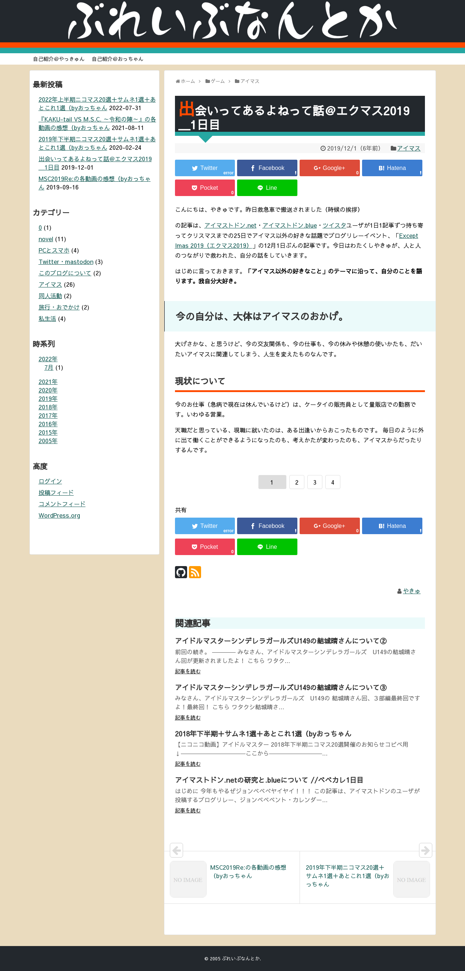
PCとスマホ (54, 250)
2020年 (48, 390)
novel (46, 239)
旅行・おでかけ (59, 307)
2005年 (48, 440)
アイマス (409, 148)
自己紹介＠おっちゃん (117, 58)
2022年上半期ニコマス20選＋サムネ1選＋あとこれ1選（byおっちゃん (97, 103)
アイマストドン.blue (289, 225)
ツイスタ (334, 225)
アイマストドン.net (230, 225)
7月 (49, 367)
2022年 (48, 359)
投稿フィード (56, 492)
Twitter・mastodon (66, 261)
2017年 (48, 415)
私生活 (47, 318)
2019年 (48, 398)
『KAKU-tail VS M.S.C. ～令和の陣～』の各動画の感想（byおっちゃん (97, 123)
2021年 (48, 381)
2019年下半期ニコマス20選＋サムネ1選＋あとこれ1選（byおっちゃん (97, 143)
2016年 (48, 424)
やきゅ (412, 591)
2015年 (48, 432)
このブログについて (65, 273)
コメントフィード (62, 504)
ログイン (50, 481)
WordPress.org (59, 515)
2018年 (48, 407)
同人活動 (50, 295)
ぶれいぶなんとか (241, 958)
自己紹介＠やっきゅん (59, 58)
